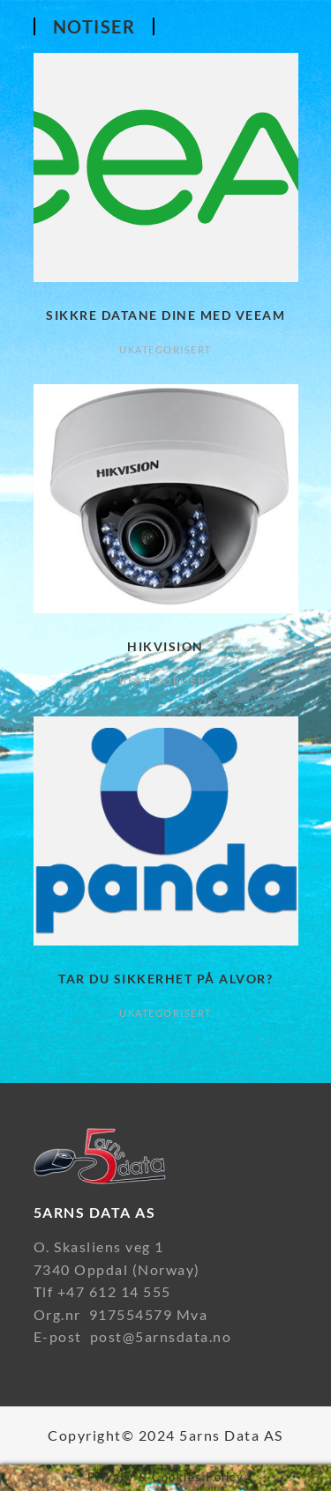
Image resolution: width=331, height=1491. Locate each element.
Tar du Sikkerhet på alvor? (165, 978)
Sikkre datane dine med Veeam (165, 315)
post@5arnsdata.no (161, 1336)
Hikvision (165, 646)
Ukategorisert (165, 349)
